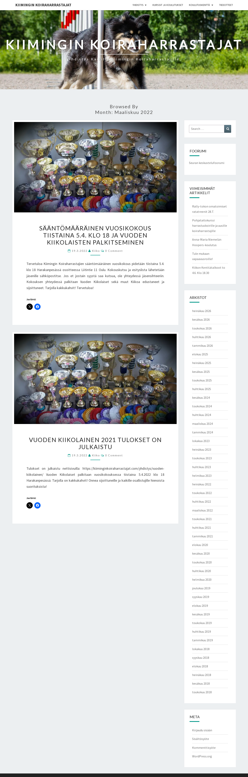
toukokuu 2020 (202, 562)
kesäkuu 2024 (201, 397)
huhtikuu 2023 (201, 467)
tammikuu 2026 (202, 346)
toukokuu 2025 (202, 380)
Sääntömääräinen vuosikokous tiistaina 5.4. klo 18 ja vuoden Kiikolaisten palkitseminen (95, 235)
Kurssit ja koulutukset (168, 5)
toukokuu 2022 (202, 493)
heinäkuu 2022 (201, 484)
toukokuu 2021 (202, 519)
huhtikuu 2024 (201, 415)
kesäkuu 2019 (201, 614)
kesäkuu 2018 (201, 683)
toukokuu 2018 (202, 692)
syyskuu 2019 (200, 597)
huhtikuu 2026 (201, 337)
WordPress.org (202, 756)
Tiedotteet (226, 5)
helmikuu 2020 (202, 579)
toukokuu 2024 (202, 406)
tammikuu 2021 (202, 536)
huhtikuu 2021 (201, 528)
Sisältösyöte (200, 739)
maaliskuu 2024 (202, 424)
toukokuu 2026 (202, 328)
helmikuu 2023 (202, 476)
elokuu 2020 (200, 545)
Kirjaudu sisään (202, 730)
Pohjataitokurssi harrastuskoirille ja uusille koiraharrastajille (209, 225)
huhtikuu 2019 (201, 631)
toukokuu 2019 (202, 623)
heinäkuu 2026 (201, 311)
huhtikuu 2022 (201, 501)
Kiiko (96, 250)
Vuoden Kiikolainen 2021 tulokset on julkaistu (95, 443)
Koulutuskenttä (199, 5)
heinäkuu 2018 (201, 675)
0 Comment (114, 250)
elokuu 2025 (200, 354)
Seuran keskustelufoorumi (206, 163)
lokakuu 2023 (201, 441)
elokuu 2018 (200, 666)
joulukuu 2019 (201, 588)
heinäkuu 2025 (201, 363)
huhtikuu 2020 (201, 571)
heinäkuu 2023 (201, 449)
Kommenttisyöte (204, 748)
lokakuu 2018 (201, 649)
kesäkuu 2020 (201, 553)
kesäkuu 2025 (201, 372)
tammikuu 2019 (202, 640)
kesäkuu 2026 (201, 319)
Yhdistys (138, 5)
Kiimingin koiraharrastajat (43, 4)
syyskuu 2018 (200, 658)
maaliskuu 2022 (202, 510)
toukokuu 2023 (202, 458)
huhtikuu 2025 (201, 389)
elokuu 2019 (200, 606)
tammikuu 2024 (202, 432)
